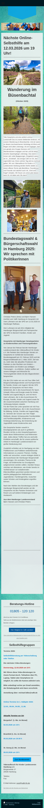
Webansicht (36, 804)
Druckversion (9, 803)
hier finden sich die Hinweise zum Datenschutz (16, 788)
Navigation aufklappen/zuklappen (22, 3)
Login (38, 802)
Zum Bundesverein (22, 759)
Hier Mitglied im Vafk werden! (22, 630)
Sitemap (17, 803)
